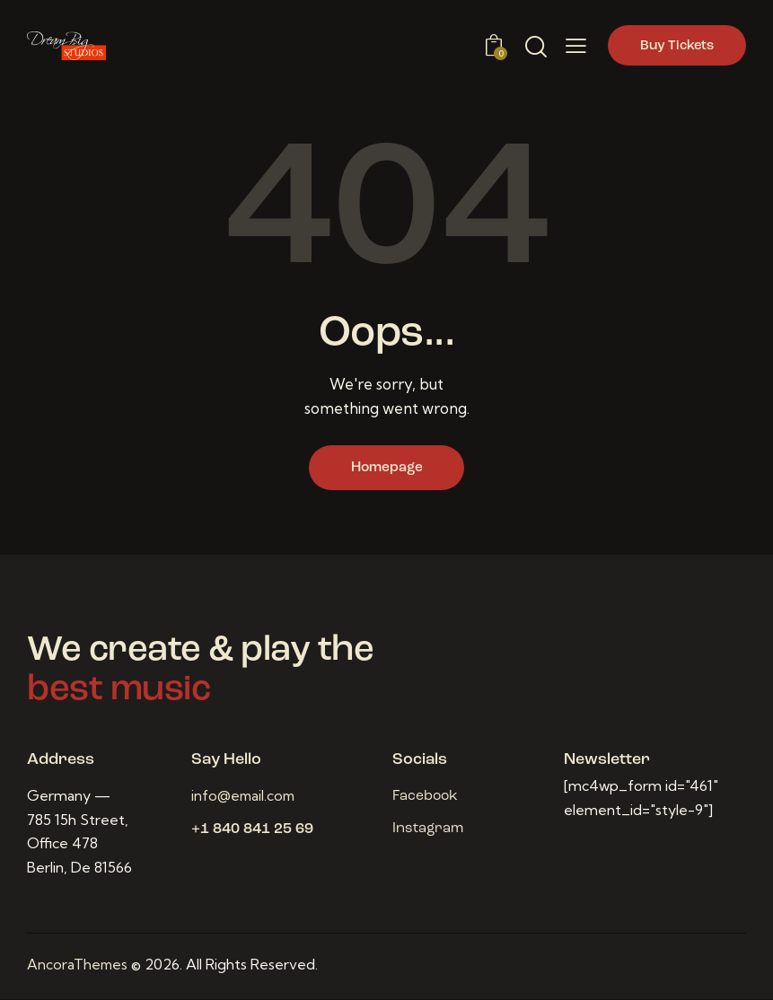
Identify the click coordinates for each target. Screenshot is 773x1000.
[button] (576, 45)
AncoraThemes (78, 966)
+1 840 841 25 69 (252, 830)
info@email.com (245, 797)
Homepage (387, 468)
